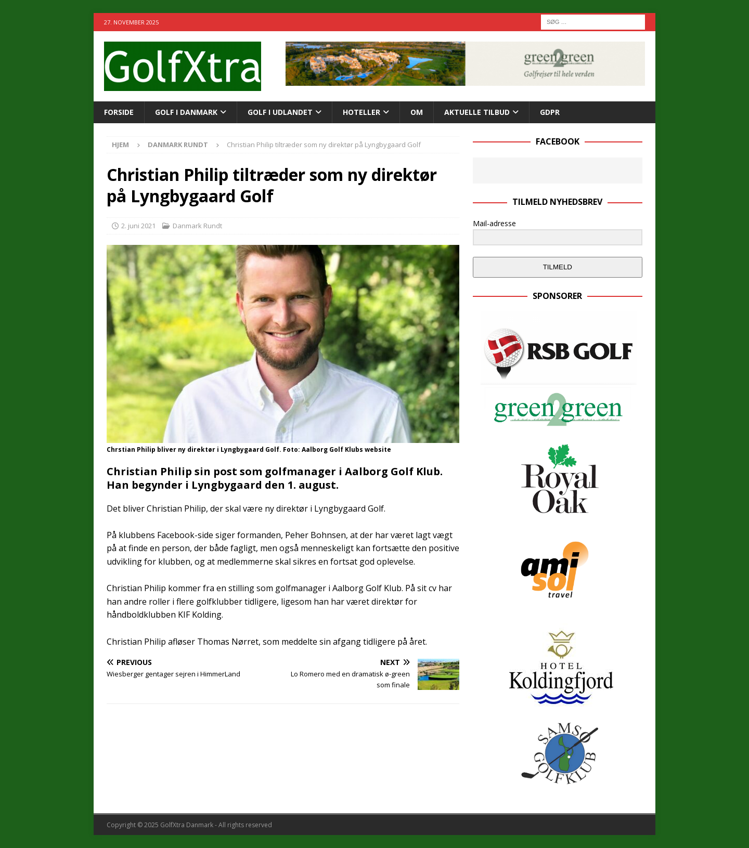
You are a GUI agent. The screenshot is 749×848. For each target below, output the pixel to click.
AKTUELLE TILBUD (477, 112)
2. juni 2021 (138, 225)
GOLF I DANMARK (186, 112)
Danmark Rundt (197, 225)
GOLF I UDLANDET (280, 112)
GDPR (550, 112)
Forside (119, 112)
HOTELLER (361, 112)
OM (416, 112)
